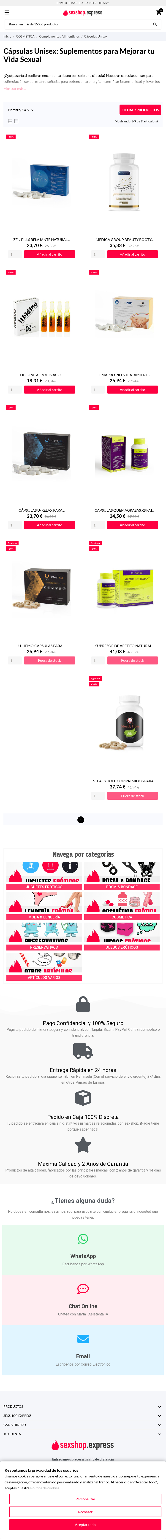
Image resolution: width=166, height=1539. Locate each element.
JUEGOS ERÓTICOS (122, 947)
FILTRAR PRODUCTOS (140, 110)
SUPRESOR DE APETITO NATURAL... (124, 645)
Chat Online (83, 1306)
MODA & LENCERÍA (44, 917)
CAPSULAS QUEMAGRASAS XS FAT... (124, 510)
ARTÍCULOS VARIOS (44, 977)
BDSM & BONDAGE (122, 887)
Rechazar (85, 1511)
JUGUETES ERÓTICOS (44, 887)
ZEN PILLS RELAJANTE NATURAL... (41, 239)
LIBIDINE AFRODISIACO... (41, 375)
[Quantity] (15, 254)
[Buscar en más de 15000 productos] (155, 24)
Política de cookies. (45, 1488)
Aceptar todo (85, 1524)
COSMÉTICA (122, 917)
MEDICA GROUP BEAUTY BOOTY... (124, 239)
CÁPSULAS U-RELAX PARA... (42, 510)
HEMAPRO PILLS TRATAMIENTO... (124, 375)
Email (83, 1356)
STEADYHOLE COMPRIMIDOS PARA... (124, 781)
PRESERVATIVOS (44, 947)
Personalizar (85, 1499)
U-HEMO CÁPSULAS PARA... (41, 645)
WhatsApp (83, 1256)
